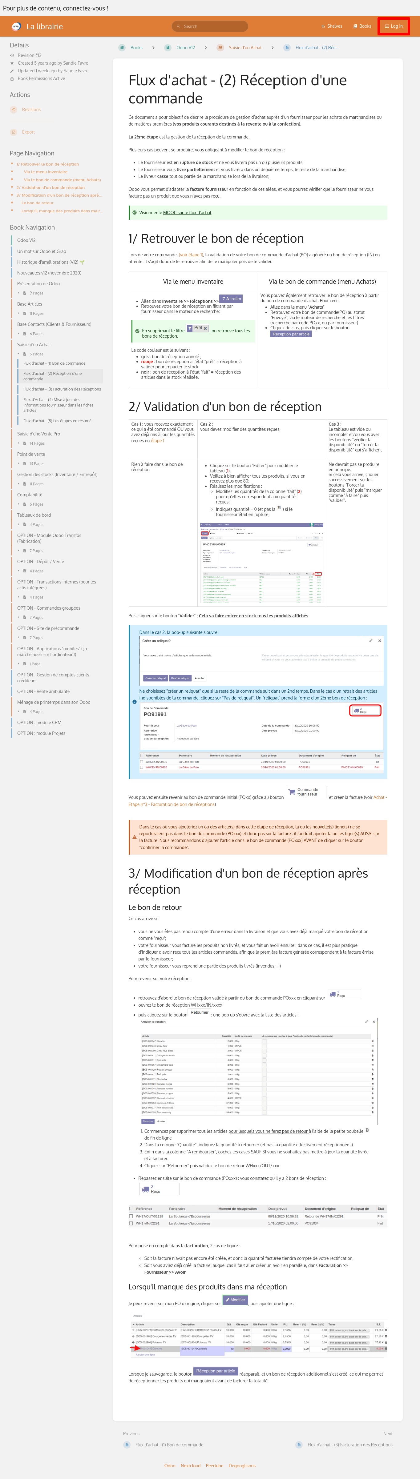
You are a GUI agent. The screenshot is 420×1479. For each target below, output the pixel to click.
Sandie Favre (75, 63)
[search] (210, 26)
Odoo (170, 1465)
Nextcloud (190, 1465)
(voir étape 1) (191, 254)
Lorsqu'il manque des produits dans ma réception (62, 210)
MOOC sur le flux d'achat (187, 212)
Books (362, 26)
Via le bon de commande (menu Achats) (62, 179)
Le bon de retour (37, 202)
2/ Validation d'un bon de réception (51, 187)
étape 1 (157, 440)
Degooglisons (242, 1465)
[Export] (56, 132)
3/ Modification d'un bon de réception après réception (60, 195)
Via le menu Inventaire (45, 171)
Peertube (214, 1465)
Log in (394, 26)
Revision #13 (26, 55)
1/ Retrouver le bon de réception (48, 163)
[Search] (178, 26)
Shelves (331, 26)
